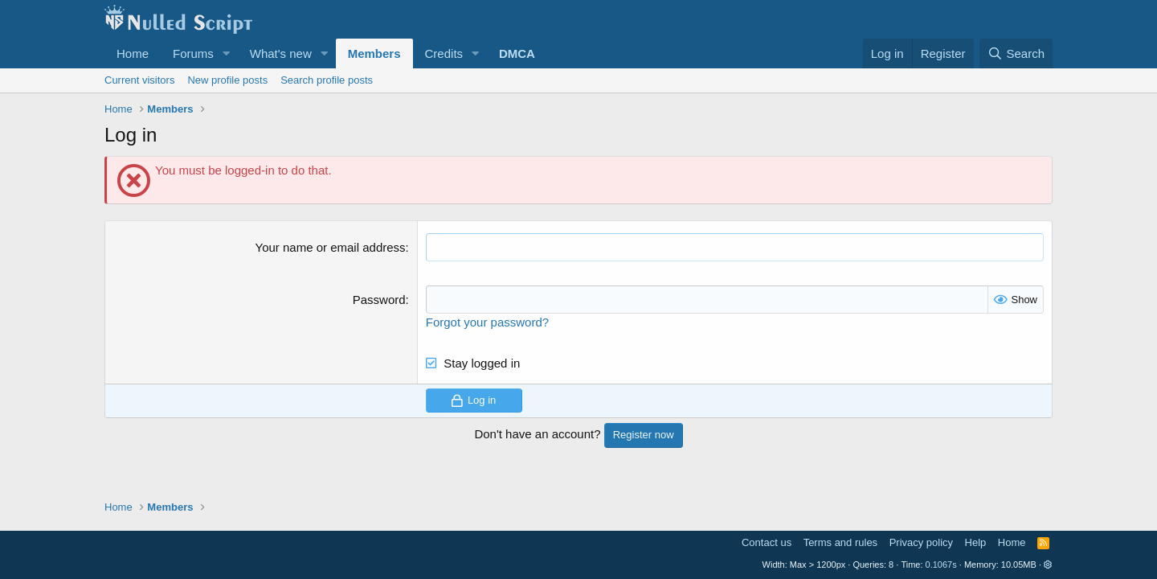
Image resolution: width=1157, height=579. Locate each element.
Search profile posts (326, 80)
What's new (281, 53)
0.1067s (941, 564)
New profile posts (227, 80)
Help (976, 542)
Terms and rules (840, 542)
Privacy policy (921, 542)
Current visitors (139, 80)
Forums (193, 53)
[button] (226, 53)
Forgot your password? (487, 322)
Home (133, 53)
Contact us (766, 542)
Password (379, 299)
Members (374, 53)
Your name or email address (331, 247)
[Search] (1016, 53)
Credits (444, 53)
